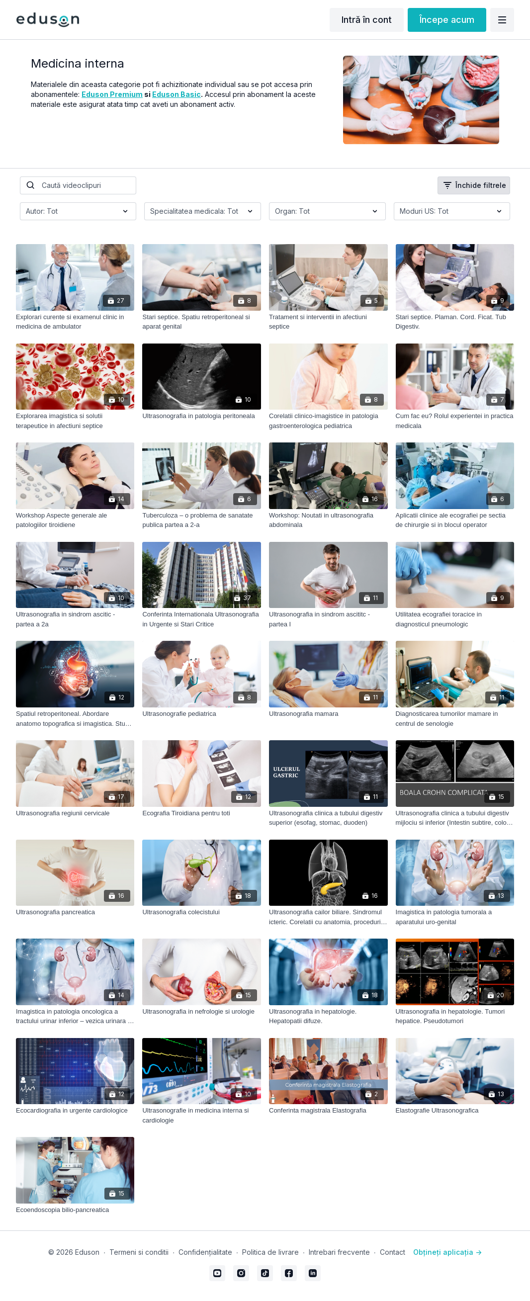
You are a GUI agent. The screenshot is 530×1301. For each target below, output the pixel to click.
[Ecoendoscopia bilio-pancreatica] (75, 1210)
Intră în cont (367, 19)
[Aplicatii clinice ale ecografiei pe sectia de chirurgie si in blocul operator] (455, 520)
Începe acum (447, 19)
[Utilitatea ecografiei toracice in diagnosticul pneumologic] (455, 619)
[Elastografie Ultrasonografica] (455, 1111)
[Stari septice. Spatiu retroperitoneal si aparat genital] (201, 322)
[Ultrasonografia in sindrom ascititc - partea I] (328, 619)
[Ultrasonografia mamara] (328, 714)
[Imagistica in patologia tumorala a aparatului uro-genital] (455, 917)
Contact (392, 1252)
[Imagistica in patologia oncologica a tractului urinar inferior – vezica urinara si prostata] (75, 1016)
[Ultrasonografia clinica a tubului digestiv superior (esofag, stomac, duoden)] (328, 818)
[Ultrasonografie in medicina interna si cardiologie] (201, 1115)
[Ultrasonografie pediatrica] (201, 714)
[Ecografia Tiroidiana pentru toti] (201, 813)
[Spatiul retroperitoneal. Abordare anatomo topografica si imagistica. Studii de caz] (75, 718)
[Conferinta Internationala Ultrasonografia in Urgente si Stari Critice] (201, 619)
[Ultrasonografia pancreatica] (75, 912)
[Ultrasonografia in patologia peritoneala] (201, 416)
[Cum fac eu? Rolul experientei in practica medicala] (455, 421)
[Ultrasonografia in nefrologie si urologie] (201, 1012)
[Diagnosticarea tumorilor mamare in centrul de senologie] (455, 718)
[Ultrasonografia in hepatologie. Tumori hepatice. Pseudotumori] (455, 1016)
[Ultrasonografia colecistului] (201, 912)
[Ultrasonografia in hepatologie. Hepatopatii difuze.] (328, 1016)
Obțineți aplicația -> (447, 1252)
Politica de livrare (270, 1252)
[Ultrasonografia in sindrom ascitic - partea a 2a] (75, 619)
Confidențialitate (205, 1252)
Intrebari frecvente (339, 1252)
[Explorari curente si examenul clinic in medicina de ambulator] (75, 322)
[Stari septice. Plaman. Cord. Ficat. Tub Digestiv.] (455, 322)
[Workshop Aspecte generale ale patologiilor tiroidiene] (75, 520)
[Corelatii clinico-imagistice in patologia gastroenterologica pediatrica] (328, 421)
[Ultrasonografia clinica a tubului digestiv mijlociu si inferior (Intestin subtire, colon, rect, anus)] (455, 818)
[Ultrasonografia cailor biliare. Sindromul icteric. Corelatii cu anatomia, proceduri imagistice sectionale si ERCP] (328, 917)
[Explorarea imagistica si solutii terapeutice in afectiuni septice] (75, 421)
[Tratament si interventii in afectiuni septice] (328, 322)
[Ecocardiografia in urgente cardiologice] (75, 1111)
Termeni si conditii (139, 1252)
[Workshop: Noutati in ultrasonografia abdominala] (328, 520)
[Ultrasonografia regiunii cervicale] (75, 813)
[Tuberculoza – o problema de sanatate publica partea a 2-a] (201, 520)
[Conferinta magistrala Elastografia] (328, 1111)
